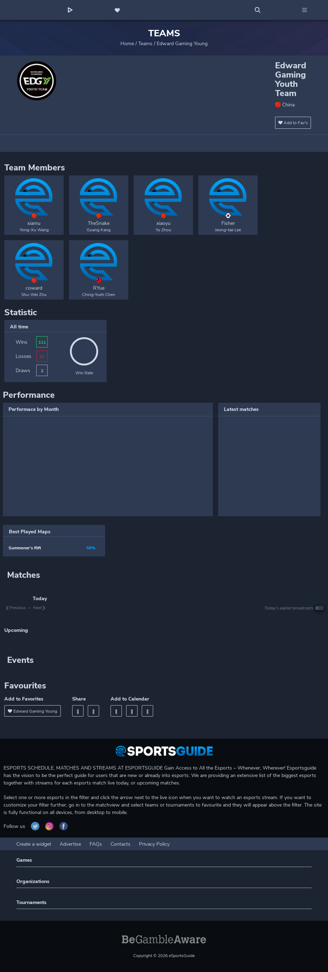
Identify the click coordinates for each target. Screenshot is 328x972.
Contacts (120, 844)
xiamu (34, 223)
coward (34, 288)
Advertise (70, 844)
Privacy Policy (154, 844)
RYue (98, 288)
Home (127, 43)
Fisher (228, 223)
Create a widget (33, 844)
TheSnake (98, 223)
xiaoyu (163, 223)
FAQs (96, 844)
